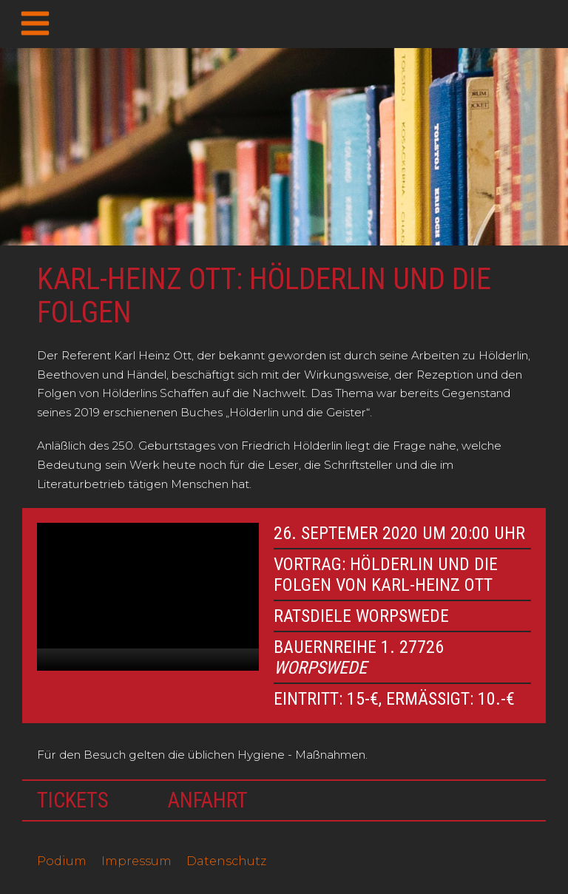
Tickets (73, 800)
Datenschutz (226, 861)
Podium (62, 861)
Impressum (136, 861)
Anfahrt (208, 800)
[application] (148, 597)
